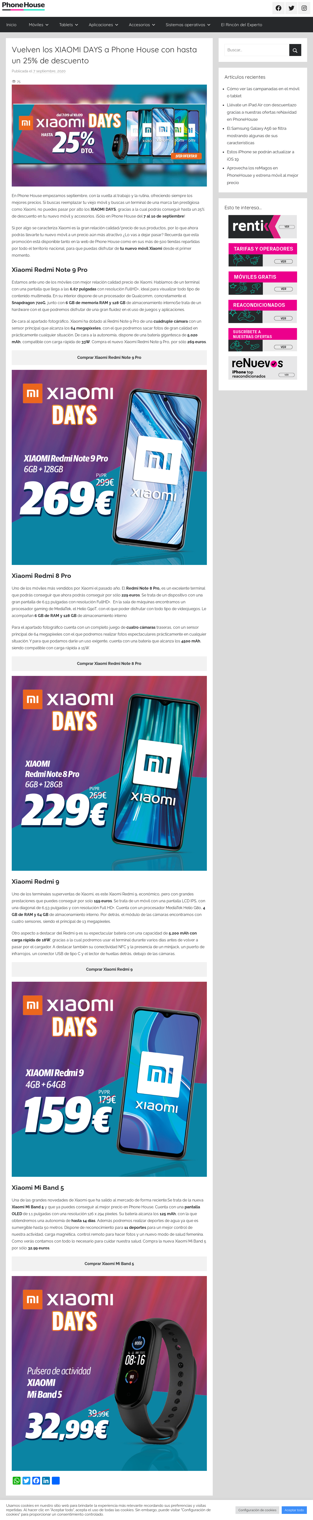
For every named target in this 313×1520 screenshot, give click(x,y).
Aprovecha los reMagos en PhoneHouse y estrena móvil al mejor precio (262, 175)
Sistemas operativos (188, 24)
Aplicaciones (103, 24)
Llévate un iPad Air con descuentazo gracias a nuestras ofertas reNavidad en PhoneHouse (262, 112)
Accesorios (142, 24)
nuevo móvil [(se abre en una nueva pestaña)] (56, 234)
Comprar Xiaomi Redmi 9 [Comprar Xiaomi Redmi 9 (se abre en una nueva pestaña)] (109, 969)
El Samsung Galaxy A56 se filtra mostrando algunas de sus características (256, 135)
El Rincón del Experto (241, 24)
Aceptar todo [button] (294, 1510)
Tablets (68, 24)
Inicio (11, 24)
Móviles (39, 24)
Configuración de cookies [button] (257, 1510)
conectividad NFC (110, 947)
